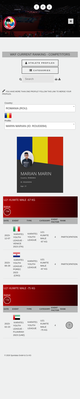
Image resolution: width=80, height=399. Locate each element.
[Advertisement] (40, 377)
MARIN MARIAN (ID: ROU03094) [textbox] (26, 126)
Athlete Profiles (40, 63)
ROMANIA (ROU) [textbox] (16, 108)
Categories (40, 70)
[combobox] (40, 108)
